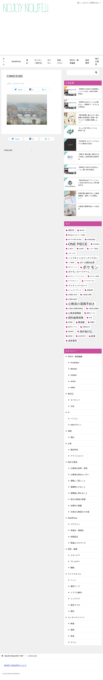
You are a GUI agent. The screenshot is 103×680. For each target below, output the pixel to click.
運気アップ (75, 586)
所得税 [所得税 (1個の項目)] (70, 322)
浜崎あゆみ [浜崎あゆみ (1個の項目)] (86, 327)
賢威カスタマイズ (78, 543)
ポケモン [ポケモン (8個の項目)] (91, 267)
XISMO (74, 375)
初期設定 (74, 537)
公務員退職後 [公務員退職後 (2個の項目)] (74, 313)
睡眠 (72, 568)
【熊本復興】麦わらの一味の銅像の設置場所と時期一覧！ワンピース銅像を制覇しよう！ (88, 118)
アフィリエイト (77, 456)
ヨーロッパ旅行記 (38, 61)
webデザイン (76, 425)
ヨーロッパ (75, 400)
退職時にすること (78, 487)
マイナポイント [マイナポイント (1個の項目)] (73, 281)
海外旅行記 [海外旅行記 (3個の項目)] (86, 331)
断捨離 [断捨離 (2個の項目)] (81, 322)
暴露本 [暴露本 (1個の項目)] (92, 322)
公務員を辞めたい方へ (80, 474)
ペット (73, 580)
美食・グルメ (60, 61)
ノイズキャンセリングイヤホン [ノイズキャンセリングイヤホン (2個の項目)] (83, 258)
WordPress (16, 61)
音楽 (72, 636)
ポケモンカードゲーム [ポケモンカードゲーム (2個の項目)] (79, 272)
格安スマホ (75, 605)
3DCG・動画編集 (74, 61)
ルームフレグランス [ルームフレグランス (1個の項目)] (74, 290)
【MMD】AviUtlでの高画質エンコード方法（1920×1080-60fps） (88, 91)
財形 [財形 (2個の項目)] (93, 336)
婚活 (72, 611)
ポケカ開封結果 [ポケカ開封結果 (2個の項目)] (87, 262)
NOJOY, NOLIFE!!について (15, 665)
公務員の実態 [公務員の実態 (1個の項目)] (87, 294)
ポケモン (49, 61)
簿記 (27, 61)
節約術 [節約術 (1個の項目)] (70, 336)
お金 (70, 443)
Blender (74, 369)
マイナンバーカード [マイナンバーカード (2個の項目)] (77, 285)
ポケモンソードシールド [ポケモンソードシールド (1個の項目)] (76, 276)
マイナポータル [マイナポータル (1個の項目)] (89, 281)
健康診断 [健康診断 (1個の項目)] (90, 290)
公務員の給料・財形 (79, 468)
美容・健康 (72, 549)
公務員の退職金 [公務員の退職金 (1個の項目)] (94, 308)
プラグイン (75, 524)
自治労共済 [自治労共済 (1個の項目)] (82, 336)
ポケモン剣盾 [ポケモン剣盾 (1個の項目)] (94, 276)
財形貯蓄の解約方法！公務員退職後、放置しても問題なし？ (88, 195)
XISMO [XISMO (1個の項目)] (81, 248)
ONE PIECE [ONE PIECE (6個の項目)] (77, 244)
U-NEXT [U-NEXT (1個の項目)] (70, 248)
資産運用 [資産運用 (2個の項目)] (72, 341)
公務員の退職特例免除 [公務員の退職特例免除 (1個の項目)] (75, 308)
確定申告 (74, 450)
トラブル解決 (76, 592)
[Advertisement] (51, 36)
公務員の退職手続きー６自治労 (88, 207)
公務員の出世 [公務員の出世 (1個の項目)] (72, 294)
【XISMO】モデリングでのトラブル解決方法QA (89, 142)
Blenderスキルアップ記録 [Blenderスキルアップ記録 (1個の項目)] (76, 235)
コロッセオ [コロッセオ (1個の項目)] (72, 253)
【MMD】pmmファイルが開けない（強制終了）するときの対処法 (88, 104)
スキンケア (75, 555)
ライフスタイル (74, 574)
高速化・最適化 (77, 530)
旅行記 (70, 394)
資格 (70, 431)
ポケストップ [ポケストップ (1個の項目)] (72, 267)
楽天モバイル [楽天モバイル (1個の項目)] (72, 327)
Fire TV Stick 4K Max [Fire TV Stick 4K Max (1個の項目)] (75, 239)
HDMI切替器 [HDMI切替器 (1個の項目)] (91, 239)
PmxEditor (75, 363)
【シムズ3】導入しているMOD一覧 (87, 129)
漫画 (72, 630)
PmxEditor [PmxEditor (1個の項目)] (96, 244)
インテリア (75, 599)
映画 (72, 623)
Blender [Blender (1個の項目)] (82, 230)
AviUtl (73, 381)
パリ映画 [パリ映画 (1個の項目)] (71, 262)
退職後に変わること (79, 493)
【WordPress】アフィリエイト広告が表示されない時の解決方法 (88, 182)
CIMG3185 (8, 150)
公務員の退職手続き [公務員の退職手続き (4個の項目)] (81, 304)
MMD (73, 387)
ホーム (4, 61)
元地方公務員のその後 (80, 512)
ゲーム (73, 642)
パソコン (74, 419)
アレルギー (75, 561)
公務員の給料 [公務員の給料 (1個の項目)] (72, 299)
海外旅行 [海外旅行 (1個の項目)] (71, 331)
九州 (72, 406)
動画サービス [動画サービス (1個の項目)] (91, 313)
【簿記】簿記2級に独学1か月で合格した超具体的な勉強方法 (88, 156)
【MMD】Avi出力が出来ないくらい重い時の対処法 (88, 168)
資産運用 (87, 61)
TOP (13, 656)
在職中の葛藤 (76, 506)
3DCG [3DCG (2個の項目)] (71, 230)
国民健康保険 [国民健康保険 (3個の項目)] (75, 317)
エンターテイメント (76, 617)
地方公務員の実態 (78, 499)
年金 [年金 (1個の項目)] (90, 317)
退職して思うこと (78, 481)
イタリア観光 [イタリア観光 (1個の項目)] (93, 248)
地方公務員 (97, 61)
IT (68, 412)
